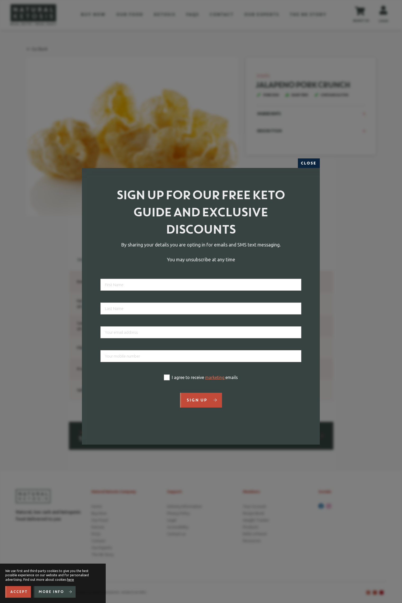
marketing (215, 377)
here (70, 579)
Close (309, 163)
